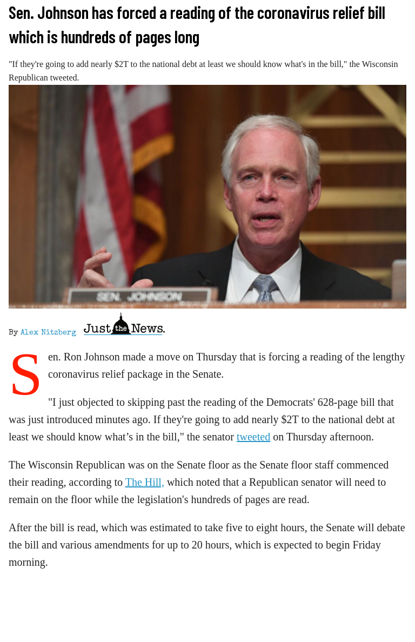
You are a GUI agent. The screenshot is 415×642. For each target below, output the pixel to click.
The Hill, (144, 482)
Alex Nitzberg (48, 333)
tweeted (253, 437)
